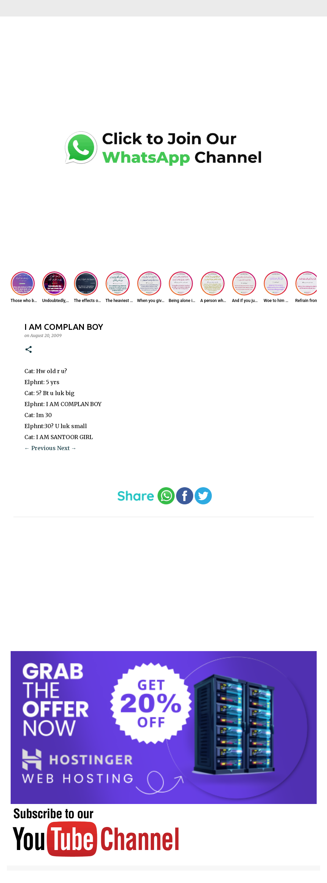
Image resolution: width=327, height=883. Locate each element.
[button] (28, 350)
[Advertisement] (164, 79)
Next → (67, 448)
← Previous (40, 448)
